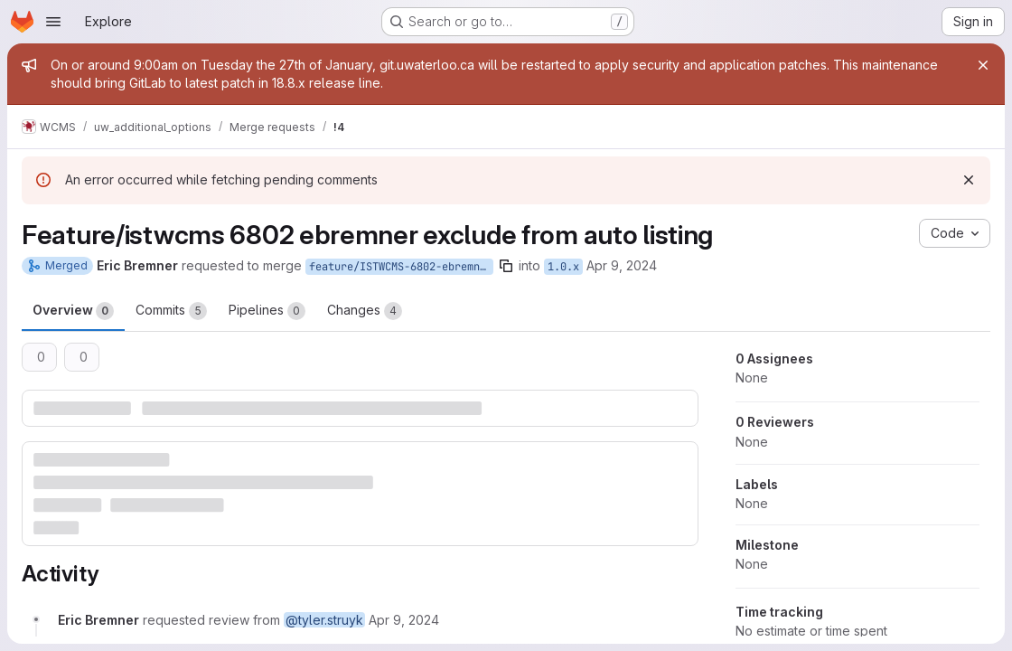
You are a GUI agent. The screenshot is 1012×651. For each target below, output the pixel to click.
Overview (73, 311)
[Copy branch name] (506, 266)
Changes (364, 311)
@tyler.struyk (324, 619)
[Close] (983, 65)
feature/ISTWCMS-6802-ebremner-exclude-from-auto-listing (401, 266)
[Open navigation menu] (53, 21)
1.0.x (563, 266)
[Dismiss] (968, 180)
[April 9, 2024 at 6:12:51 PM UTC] (404, 619)
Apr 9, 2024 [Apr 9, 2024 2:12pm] (621, 265)
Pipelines (267, 311)
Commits (171, 311)
